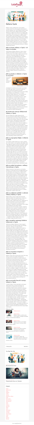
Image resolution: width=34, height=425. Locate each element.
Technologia (8, 410)
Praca (7, 402)
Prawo (7, 403)
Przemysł (7, 405)
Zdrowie (7, 418)
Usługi (7, 416)
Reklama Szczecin (17, 310)
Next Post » (26, 346)
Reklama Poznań (17, 320)
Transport (7, 411)
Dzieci (7, 391)
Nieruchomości (9, 400)
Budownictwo (8, 390)
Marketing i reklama (10, 22)
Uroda (7, 415)
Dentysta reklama (17, 335)
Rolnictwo (7, 406)
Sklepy (7, 407)
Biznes (7, 388)
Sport (7, 408)
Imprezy (7, 395)
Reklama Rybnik (16, 313)
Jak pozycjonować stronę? (11, 365)
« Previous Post (8, 346)
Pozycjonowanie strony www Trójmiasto (14, 381)
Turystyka (7, 412)
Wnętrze (7, 417)
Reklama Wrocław (17, 327)
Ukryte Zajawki (8, 413)
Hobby (7, 393)
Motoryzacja (8, 398)
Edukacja (7, 392)
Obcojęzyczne (8, 401)
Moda (7, 397)
